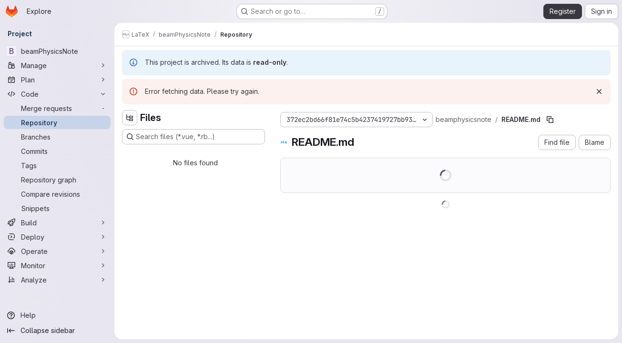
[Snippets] (57, 208)
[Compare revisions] (57, 194)
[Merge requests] (57, 108)
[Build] (57, 222)
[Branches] (57, 136)
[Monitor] (57, 265)
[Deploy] (57, 236)
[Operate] (57, 251)
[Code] (57, 94)
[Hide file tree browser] (129, 117)
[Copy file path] (550, 119)
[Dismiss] (599, 91)
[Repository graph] (57, 179)
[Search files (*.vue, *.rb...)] (193, 136)
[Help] (57, 315)
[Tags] (57, 165)
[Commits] (57, 151)
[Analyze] (57, 279)
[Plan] (57, 79)
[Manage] (57, 65)
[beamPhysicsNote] (57, 51)
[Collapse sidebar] (57, 330)
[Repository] (57, 122)
